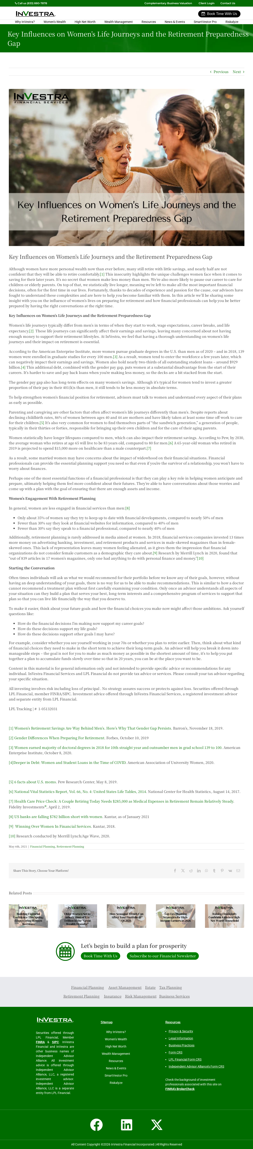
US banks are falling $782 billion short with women (58, 816)
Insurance (113, 996)
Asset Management (125, 987)
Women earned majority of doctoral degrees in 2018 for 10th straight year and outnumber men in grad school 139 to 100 (118, 747)
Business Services (174, 996)
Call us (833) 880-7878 (31, 3)
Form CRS (175, 1052)
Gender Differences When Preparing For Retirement (59, 737)
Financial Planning (42, 846)
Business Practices (181, 1045)
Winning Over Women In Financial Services (53, 826)
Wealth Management (118, 22)
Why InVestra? (25, 22)
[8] (127, 508)
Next (237, 71)
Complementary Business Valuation (168, 3)
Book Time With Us (219, 14)
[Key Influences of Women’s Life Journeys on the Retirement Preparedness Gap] (126, 167)
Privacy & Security (181, 1031)
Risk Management (141, 996)
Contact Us (228, 3)
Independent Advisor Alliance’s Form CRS (196, 1066)
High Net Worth (85, 22)
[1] (102, 274)
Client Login (206, 3)
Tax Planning (170, 987)
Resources (149, 22)
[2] (31, 330)
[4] (23, 367)
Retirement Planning (70, 846)
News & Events (175, 22)
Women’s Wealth (55, 22)
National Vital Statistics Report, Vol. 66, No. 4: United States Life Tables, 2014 (80, 791)
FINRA (40, 1042)
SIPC (55, 1042)
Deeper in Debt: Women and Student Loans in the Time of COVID (69, 762)
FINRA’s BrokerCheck (179, 1089)
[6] (170, 442)
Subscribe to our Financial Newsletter (163, 955)
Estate (150, 987)
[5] (42, 422)
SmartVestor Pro (205, 22)
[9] (155, 552)
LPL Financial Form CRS (185, 1059)
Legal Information (181, 1038)
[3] (115, 356)
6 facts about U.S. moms (35, 781)
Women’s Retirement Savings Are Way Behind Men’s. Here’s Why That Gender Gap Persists (92, 728)
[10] (200, 558)
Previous (221, 71)
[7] (149, 448)
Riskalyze (231, 22)
